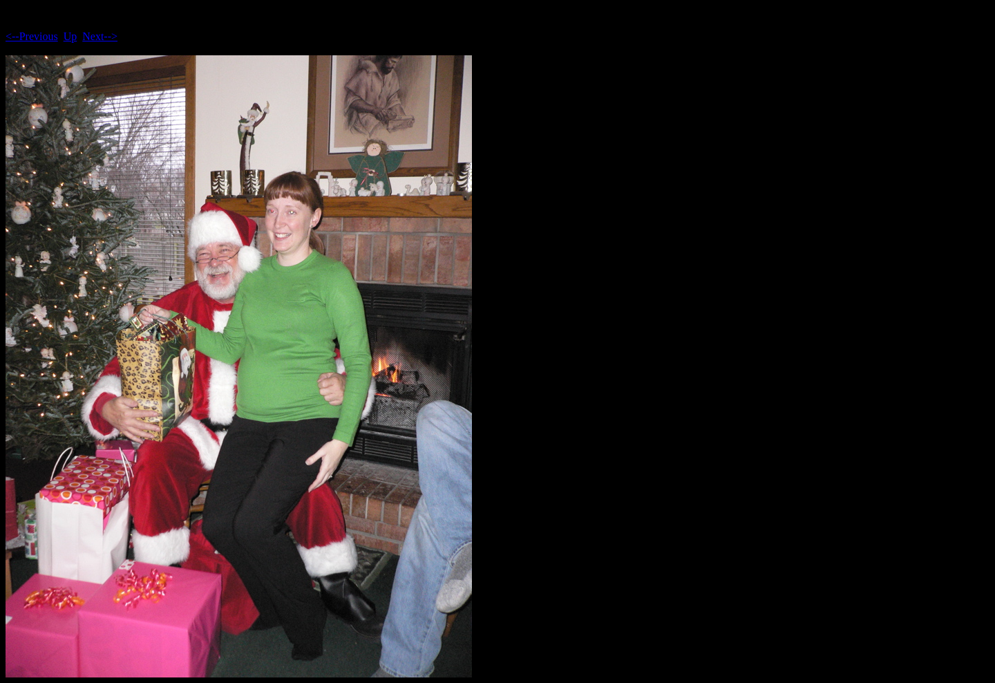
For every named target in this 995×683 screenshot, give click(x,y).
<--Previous (32, 36)
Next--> (99, 36)
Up (70, 36)
